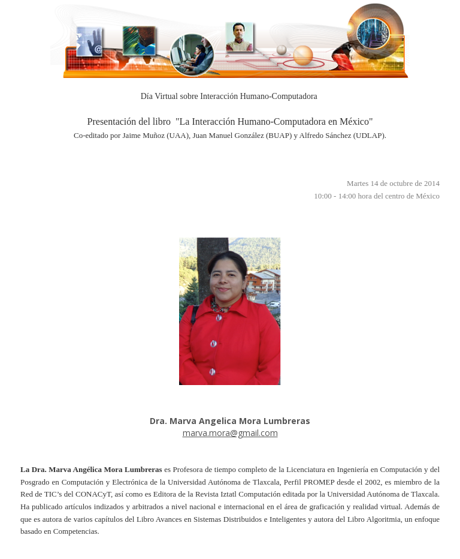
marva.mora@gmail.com (230, 432)
